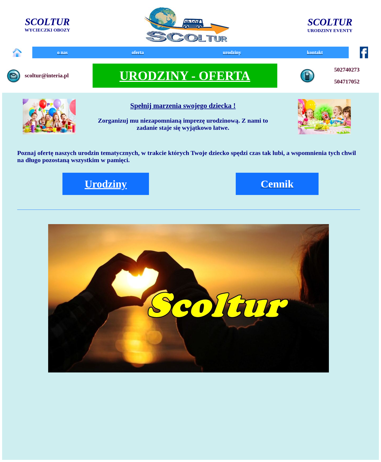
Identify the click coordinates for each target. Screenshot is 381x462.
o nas (62, 52)
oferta (138, 52)
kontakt (315, 52)
